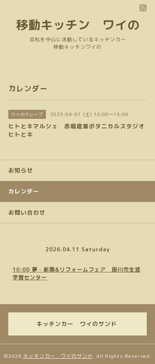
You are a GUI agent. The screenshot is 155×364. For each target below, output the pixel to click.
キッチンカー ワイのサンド (58, 355)
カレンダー (23, 191)
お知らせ (20, 170)
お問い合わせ (26, 212)
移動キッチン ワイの (78, 24)
